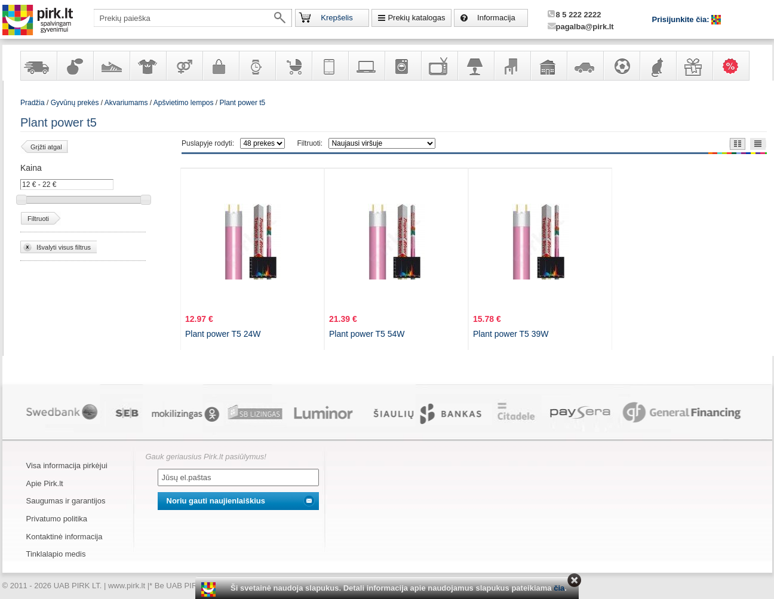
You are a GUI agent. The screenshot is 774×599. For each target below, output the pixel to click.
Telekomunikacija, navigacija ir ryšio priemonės (329, 65)
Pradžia (32, 103)
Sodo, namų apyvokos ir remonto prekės (548, 65)
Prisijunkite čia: (682, 19)
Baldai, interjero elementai (511, 65)
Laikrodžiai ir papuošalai (256, 65)
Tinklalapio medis (56, 553)
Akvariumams (126, 103)
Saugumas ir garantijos (66, 500)
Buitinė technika (402, 65)
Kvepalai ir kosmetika (74, 65)
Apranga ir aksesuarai (147, 65)
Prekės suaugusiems (184, 65)
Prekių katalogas (416, 17)
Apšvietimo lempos (183, 103)
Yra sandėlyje (38, 65)
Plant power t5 (243, 103)
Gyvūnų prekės (657, 65)
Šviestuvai (475, 65)
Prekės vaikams (293, 65)
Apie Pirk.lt (44, 483)
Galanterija (220, 65)
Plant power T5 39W (511, 334)
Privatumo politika (57, 518)
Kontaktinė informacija (64, 536)
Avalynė (111, 65)
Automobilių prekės (584, 65)
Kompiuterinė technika (366, 65)
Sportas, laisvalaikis (621, 65)
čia (559, 587)
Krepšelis (336, 17)
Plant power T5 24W (223, 334)
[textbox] (193, 18)
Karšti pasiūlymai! (734, 65)
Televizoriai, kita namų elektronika (439, 65)
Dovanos (694, 65)
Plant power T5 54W (367, 334)
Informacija (496, 17)
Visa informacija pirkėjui (67, 465)
